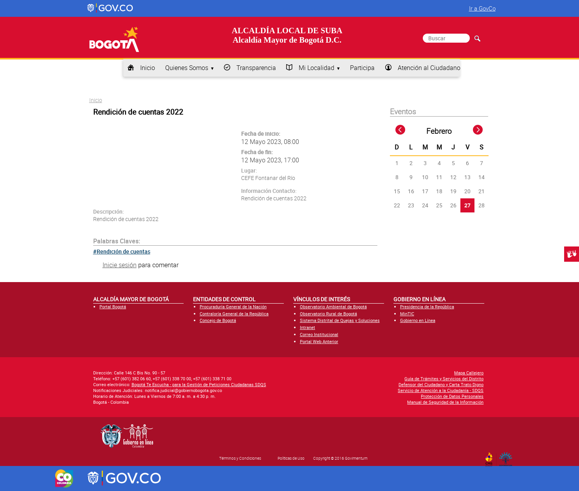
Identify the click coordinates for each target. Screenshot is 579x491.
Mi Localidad (316, 67)
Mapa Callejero (468, 373)
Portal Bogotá (112, 306)
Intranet (307, 327)
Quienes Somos (186, 67)
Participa (362, 67)
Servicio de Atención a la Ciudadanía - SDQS (440, 390)
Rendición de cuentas (123, 251)
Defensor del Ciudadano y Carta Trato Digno (441, 384)
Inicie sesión (120, 265)
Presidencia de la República (427, 306)
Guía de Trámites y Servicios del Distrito (443, 378)
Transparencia (256, 67)
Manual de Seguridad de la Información (445, 402)
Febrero (439, 131)
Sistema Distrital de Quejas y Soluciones (340, 320)
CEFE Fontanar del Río (268, 178)
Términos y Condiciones (240, 458)
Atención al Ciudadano (429, 67)
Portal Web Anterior (319, 341)
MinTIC (407, 314)
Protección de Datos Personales (452, 396)
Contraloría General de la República (234, 314)
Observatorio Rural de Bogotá (328, 314)
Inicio (147, 67)
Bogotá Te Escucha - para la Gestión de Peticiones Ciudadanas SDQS (199, 384)
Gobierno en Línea (417, 320)
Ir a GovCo (482, 8)
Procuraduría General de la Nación (233, 306)
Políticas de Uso (291, 458)
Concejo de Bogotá (218, 320)
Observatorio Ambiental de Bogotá (333, 306)
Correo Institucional (319, 334)
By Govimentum (507, 457)
